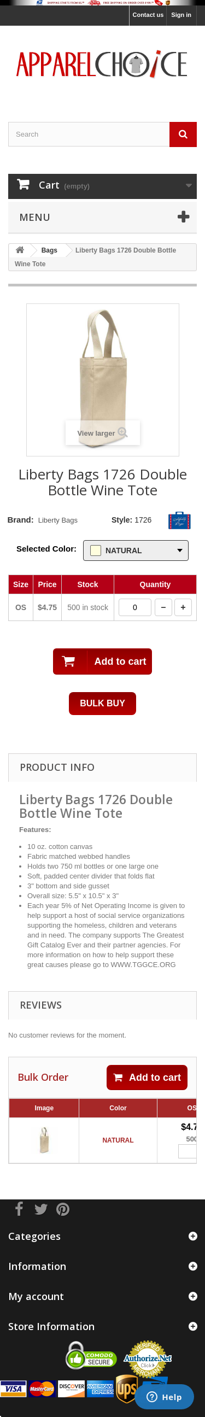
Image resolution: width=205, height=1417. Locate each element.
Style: (122, 520)
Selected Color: (46, 548)
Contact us (147, 14)
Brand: (20, 519)
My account (36, 1296)
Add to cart (147, 1077)
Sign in (181, 14)
